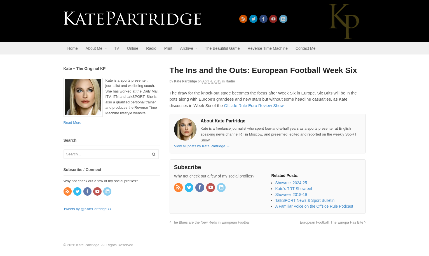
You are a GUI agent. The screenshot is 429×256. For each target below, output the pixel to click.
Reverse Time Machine (268, 48)
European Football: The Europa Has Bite (332, 222)
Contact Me (306, 48)
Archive (186, 48)
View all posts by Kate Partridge (202, 146)
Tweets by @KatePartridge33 (87, 209)
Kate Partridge (185, 81)
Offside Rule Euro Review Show (254, 105)
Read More (72, 122)
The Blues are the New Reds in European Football (210, 222)
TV (116, 48)
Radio (151, 48)
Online (132, 48)
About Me (94, 48)
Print (168, 48)
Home (72, 48)
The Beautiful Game (222, 48)
